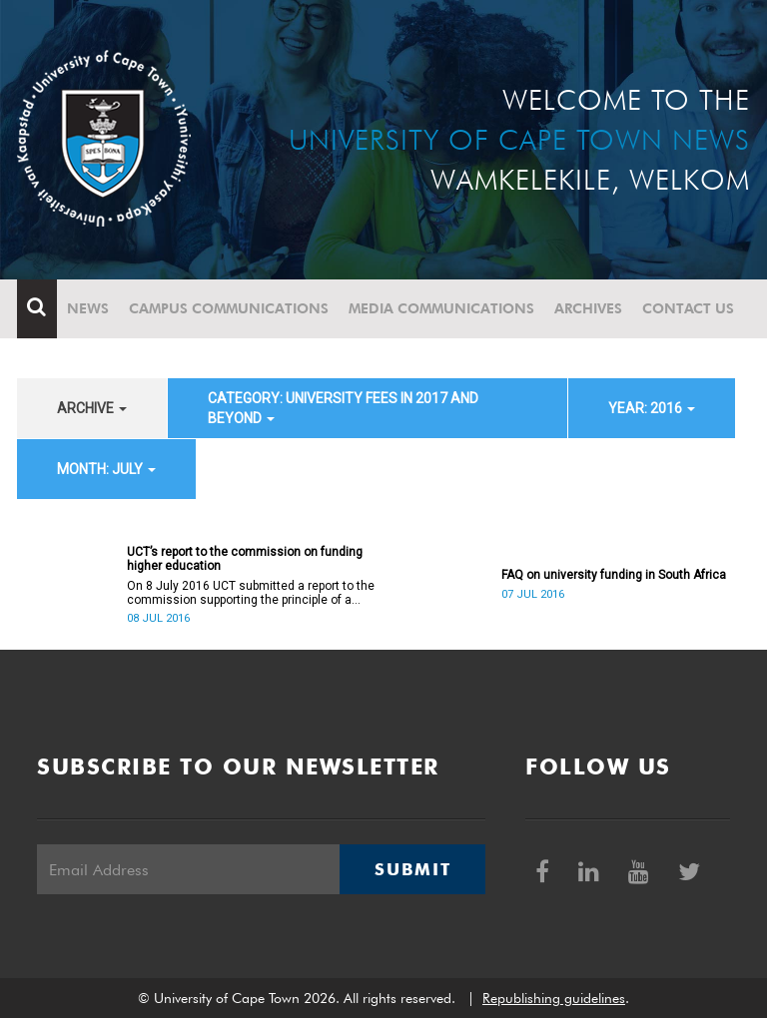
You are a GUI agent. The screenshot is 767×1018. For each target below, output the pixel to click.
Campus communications (229, 308)
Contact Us (688, 308)
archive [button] (92, 408)
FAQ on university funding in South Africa (613, 575)
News (88, 308)
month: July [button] (106, 469)
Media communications (441, 308)
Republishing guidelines (553, 998)
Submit (412, 869)
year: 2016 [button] (651, 408)
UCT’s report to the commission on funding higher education (245, 559)
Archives (588, 308)
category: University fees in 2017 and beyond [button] (343, 408)
